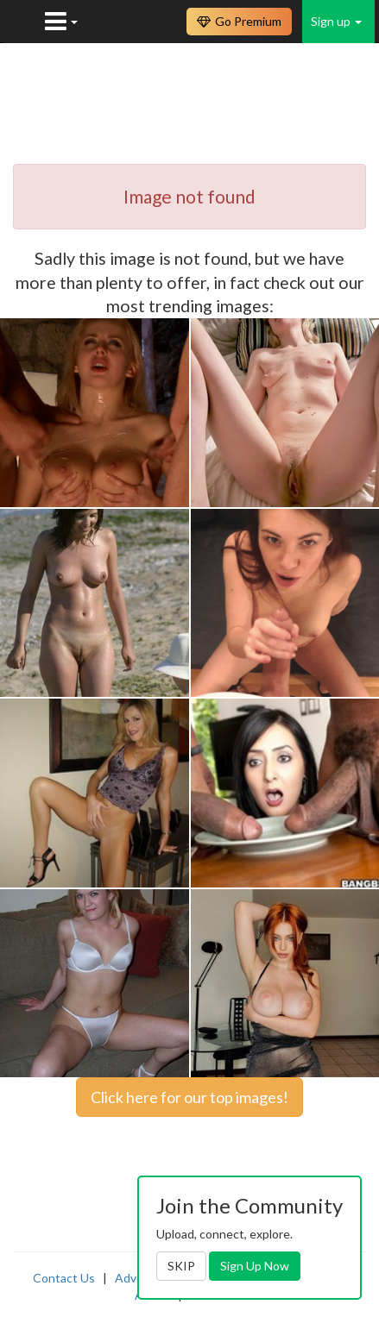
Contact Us (64, 1277)
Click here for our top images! (189, 1097)
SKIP (181, 1265)
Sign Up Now (254, 1265)
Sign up (336, 21)
